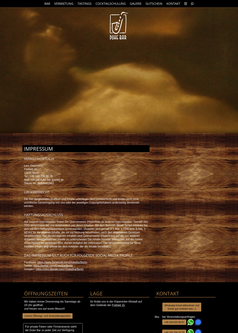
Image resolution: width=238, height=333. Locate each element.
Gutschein (154, 4)
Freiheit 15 (118, 305)
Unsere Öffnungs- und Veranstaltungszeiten (48, 316)
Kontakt (173, 4)
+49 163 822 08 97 (174, 322)
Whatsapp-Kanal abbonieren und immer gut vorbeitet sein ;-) (181, 307)
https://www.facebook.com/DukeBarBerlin (62, 262)
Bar (47, 4)
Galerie (136, 4)
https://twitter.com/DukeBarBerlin (53, 265)
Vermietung (63, 4)
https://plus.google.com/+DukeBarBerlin (60, 269)
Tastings (84, 4)
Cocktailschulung (111, 4)
